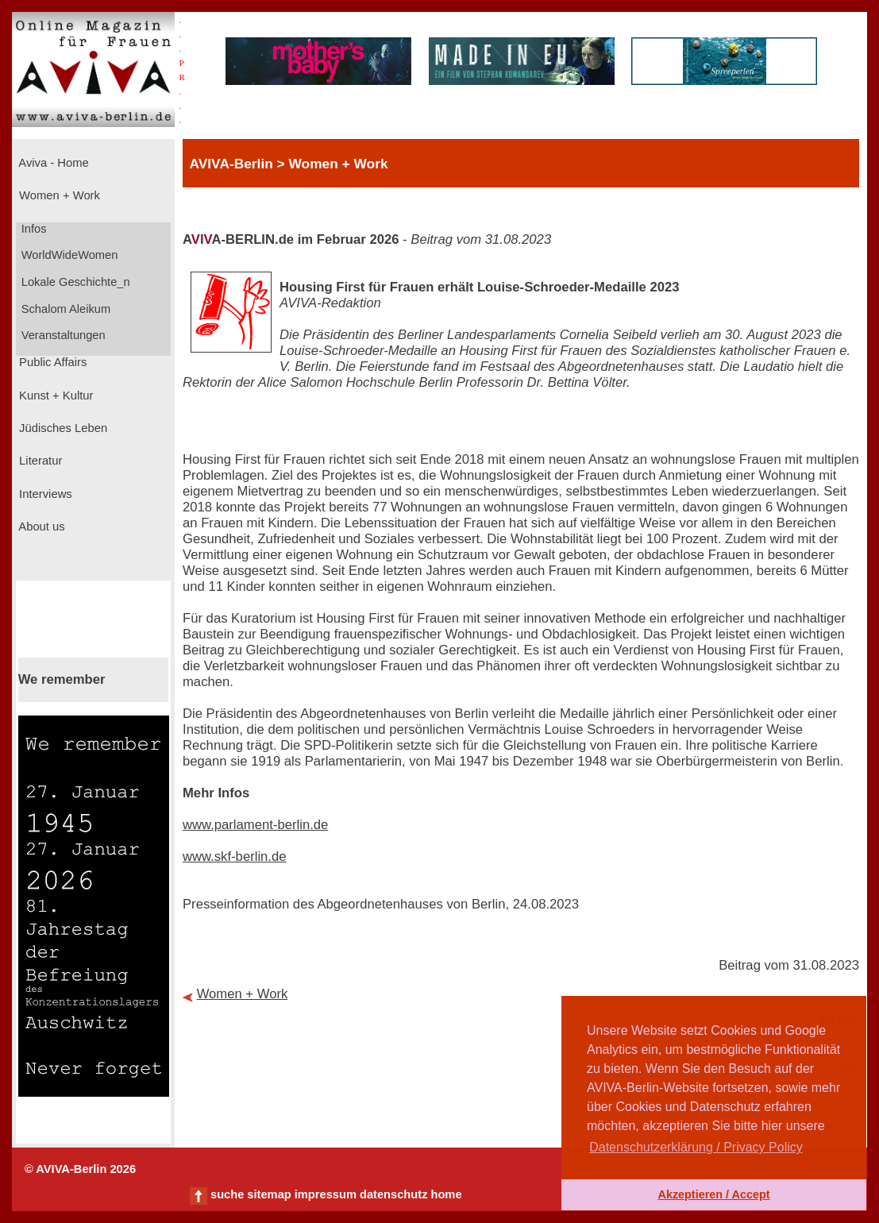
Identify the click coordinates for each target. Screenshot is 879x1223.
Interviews (44, 494)
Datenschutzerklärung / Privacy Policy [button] (696, 1147)
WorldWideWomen (68, 255)
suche (227, 1194)
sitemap (269, 1194)
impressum (326, 1194)
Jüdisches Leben (61, 428)
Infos (32, 228)
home (445, 1194)
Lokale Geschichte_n (74, 282)
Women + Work (58, 195)
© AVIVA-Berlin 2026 (80, 1169)
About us (40, 526)
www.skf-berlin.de (235, 856)
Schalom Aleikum (64, 309)
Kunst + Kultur (54, 395)
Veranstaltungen (62, 335)
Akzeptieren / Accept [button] (713, 1194)
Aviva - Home (52, 162)
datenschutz (394, 1194)
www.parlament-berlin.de (255, 824)
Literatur (39, 460)
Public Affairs (51, 362)
